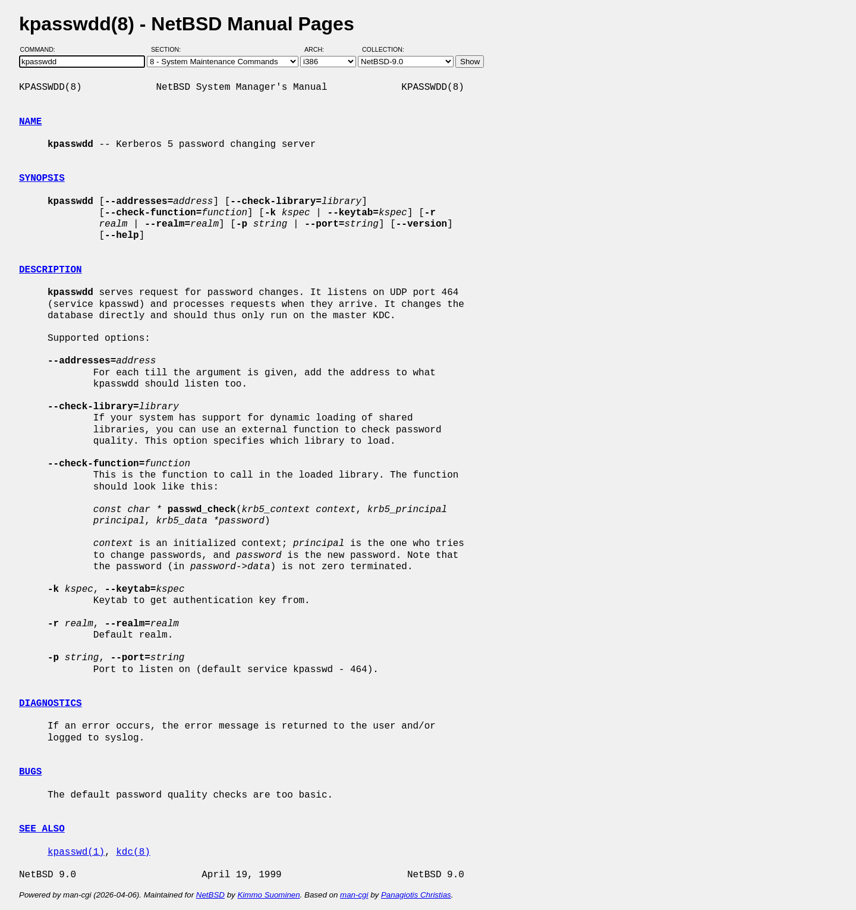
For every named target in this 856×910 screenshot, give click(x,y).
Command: (41, 49)
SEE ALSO (42, 829)
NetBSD (210, 894)
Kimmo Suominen (268, 894)
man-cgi (354, 894)
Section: (168, 49)
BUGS (30, 772)
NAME (30, 121)
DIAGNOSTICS (50, 703)
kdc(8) (133, 852)
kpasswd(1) (76, 852)
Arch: (319, 49)
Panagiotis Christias (416, 894)
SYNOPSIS (42, 178)
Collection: (383, 49)
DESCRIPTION (50, 270)
